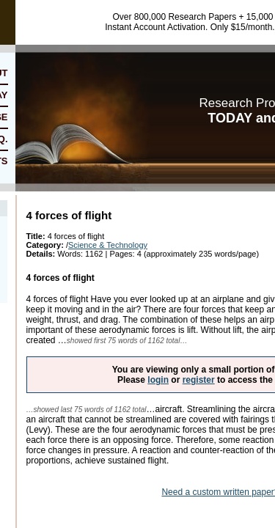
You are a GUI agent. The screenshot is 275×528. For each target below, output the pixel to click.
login (158, 380)
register (199, 380)
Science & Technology (107, 245)
